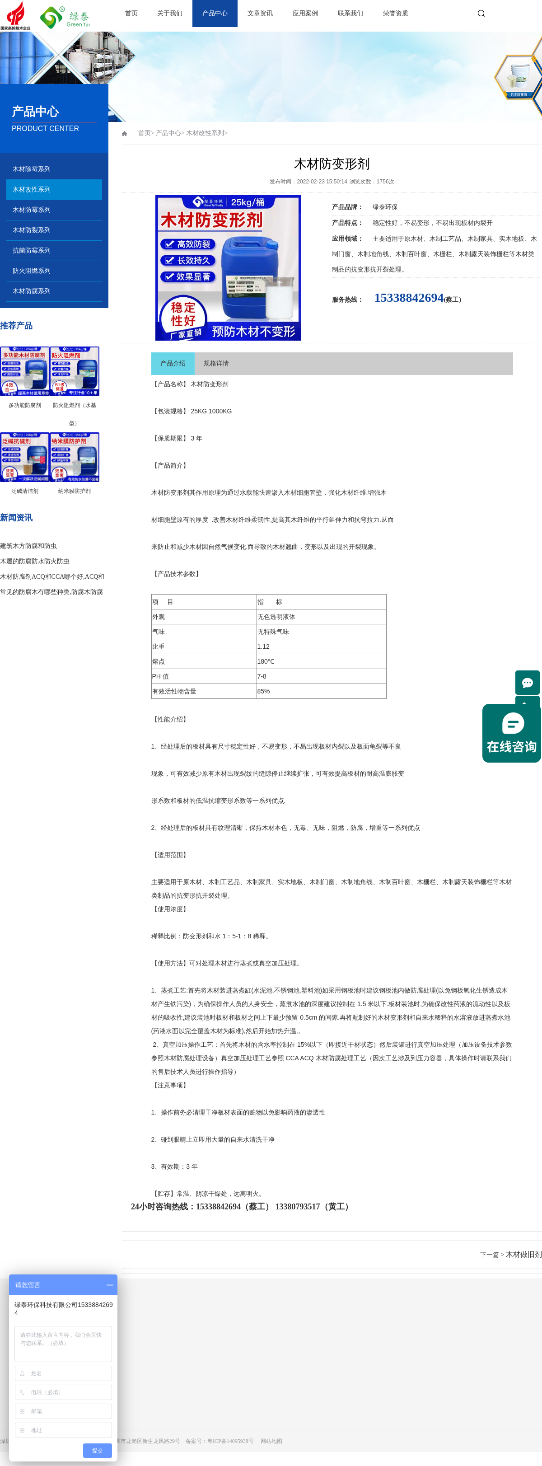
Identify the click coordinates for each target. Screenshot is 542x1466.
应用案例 (305, 13)
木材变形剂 (393, 1017)
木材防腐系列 (32, 291)
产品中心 (215, 13)
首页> (146, 133)
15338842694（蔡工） (234, 1206)
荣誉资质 (395, 13)
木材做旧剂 (524, 1254)
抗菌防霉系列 (32, 250)
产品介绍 (173, 363)
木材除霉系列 (32, 169)
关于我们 (169, 13)
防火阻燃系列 (32, 270)
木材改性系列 (32, 189)
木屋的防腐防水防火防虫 (35, 561)
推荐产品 (16, 325)
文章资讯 (260, 13)
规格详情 (216, 363)
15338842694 (409, 297)
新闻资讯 (16, 517)
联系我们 (350, 13)
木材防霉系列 (32, 209)
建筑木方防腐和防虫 (28, 546)
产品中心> (170, 133)
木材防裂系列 (32, 230)
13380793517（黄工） (314, 1206)
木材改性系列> (207, 133)
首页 (131, 13)
